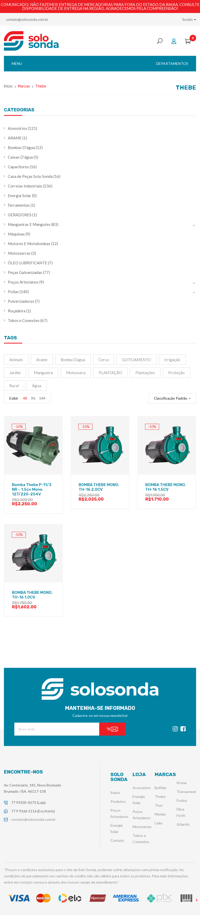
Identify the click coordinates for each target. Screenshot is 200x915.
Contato (117, 840)
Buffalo (160, 788)
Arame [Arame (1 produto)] (41, 359)
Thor (159, 805)
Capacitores (18, 166)
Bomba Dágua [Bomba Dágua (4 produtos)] (73, 359)
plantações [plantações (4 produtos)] (145, 372)
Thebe (160, 797)
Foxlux (182, 800)
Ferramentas (19, 205)
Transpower (186, 792)
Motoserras (142, 827)
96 (33, 398)
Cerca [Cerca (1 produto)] (103, 359)
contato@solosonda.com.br (27, 19)
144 (42, 398)
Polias (13, 291)
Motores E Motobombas (29, 243)
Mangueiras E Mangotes (29, 224)
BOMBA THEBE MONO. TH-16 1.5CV (165, 487)
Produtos (118, 801)
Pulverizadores (21, 301)
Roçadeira (17, 310)
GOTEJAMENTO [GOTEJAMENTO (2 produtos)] (136, 359)
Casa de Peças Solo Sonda (30, 176)
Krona (181, 783)
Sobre (115, 793)
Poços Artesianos (23, 282)
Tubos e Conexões (24, 320)
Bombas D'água (21, 147)
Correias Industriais (25, 186)
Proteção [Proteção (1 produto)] (176, 372)
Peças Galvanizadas (25, 272)
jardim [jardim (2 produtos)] (15, 372)
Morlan (160, 814)
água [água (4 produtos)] (36, 385)
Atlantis (183, 824)
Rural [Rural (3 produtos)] (14, 385)
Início (8, 86)
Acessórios (17, 128)
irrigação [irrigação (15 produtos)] (172, 359)
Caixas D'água (20, 157)
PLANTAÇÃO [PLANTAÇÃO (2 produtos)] (110, 372)
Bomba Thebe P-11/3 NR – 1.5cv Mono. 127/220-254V (32, 489)
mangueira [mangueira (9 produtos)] (43, 372)
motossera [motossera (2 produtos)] (75, 372)
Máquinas (16, 234)
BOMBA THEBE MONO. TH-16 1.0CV (32, 595)
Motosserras (19, 253)
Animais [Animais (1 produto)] (16, 359)
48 (25, 398)
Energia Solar (19, 195)
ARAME (15, 138)
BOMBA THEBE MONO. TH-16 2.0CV (99, 487)
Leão (158, 823)
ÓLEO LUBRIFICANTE (27, 262)
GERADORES (20, 214)
